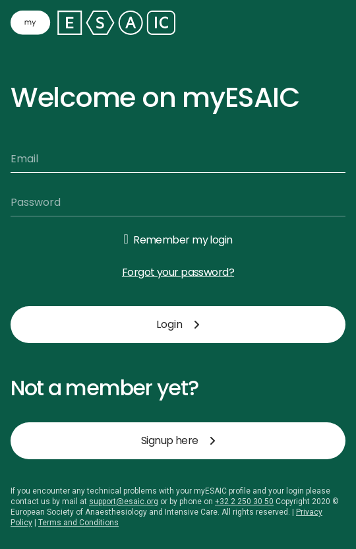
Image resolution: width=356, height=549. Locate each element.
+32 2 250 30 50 (244, 501)
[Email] (178, 159)
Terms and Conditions (78, 522)
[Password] (178, 202)
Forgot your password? (178, 272)
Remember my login (182, 239)
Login (178, 324)
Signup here (178, 440)
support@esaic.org (123, 501)
